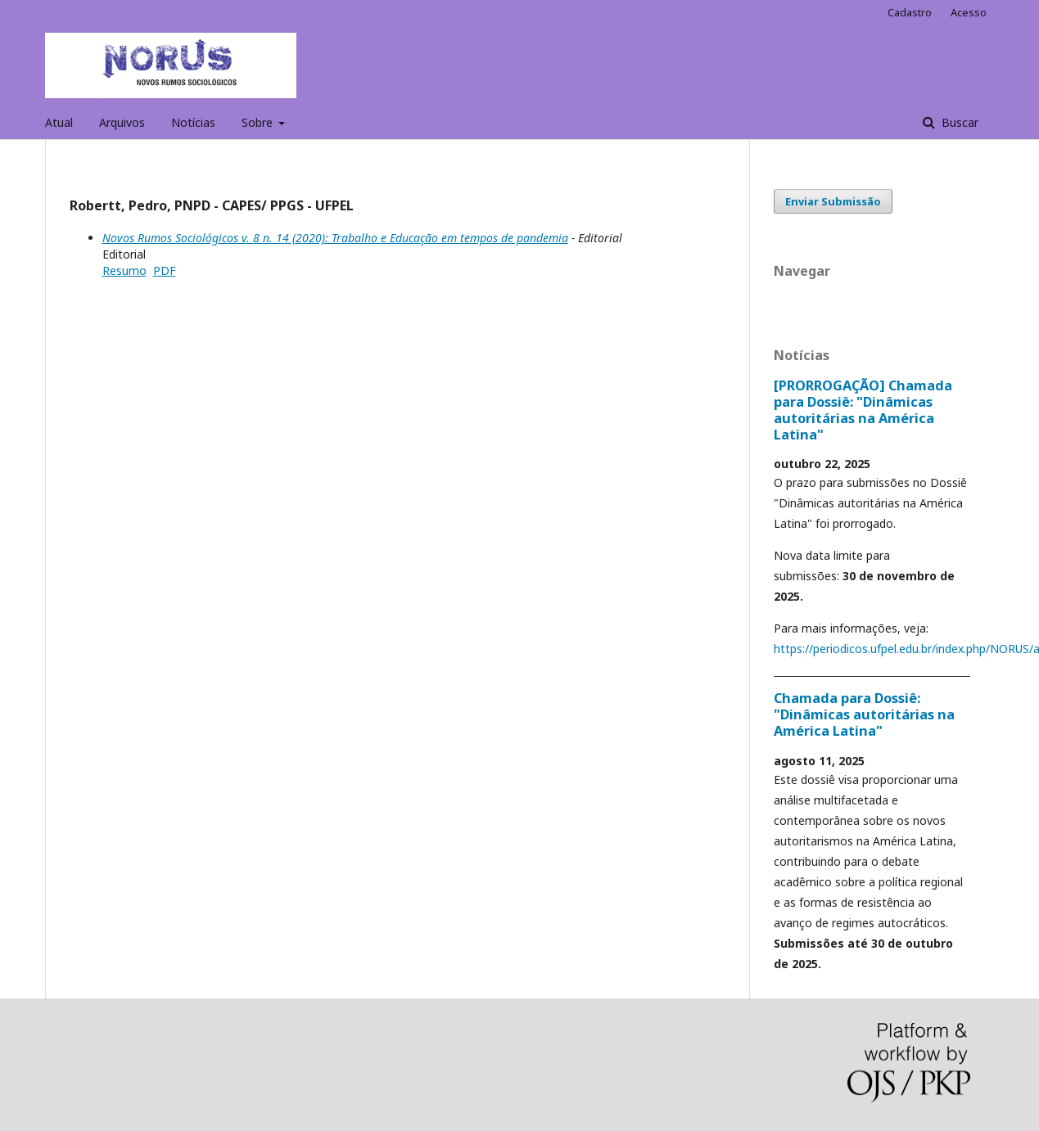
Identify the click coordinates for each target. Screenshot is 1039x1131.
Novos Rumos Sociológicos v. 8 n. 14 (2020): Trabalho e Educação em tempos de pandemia (335, 238)
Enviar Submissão (833, 201)
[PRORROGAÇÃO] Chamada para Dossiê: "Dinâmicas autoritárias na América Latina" (863, 410)
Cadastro (910, 12)
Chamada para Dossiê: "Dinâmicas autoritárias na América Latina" (864, 714)
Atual (59, 122)
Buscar (958, 122)
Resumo (124, 270)
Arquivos (122, 122)
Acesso (969, 12)
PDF (164, 270)
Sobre (259, 122)
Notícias (193, 122)
